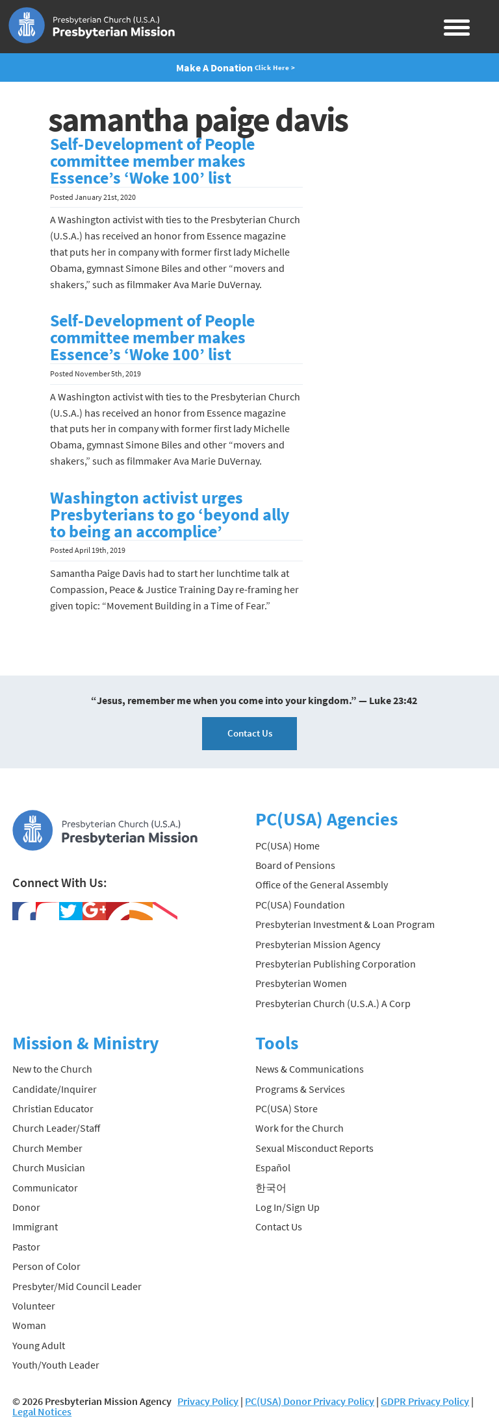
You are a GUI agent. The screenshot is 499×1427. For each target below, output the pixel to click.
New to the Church (52, 1068)
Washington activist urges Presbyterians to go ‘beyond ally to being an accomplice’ (170, 514)
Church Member (47, 1147)
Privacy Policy (207, 1401)
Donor (26, 1207)
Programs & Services (300, 1088)
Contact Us (249, 733)
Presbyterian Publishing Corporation (335, 963)
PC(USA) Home (287, 845)
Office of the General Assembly (321, 884)
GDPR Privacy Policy (425, 1401)
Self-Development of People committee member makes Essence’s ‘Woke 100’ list (152, 161)
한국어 (271, 1187)
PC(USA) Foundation (300, 904)
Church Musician (48, 1167)
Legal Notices (41, 1411)
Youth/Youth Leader (55, 1364)
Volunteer (33, 1305)
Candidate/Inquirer (54, 1088)
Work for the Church (299, 1127)
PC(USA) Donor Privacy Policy (309, 1401)
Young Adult (38, 1345)
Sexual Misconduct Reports (314, 1147)
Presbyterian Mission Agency (317, 944)
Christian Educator (53, 1108)
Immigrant (35, 1226)
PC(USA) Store (286, 1108)
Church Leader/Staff (56, 1127)
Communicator (45, 1187)
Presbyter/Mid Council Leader (77, 1286)
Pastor (26, 1246)
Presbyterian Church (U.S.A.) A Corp (333, 1003)
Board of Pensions (295, 865)
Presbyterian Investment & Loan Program (345, 924)
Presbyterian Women (301, 983)
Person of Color (46, 1266)
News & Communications (309, 1068)
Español (272, 1167)
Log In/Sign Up (287, 1207)
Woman (29, 1325)
